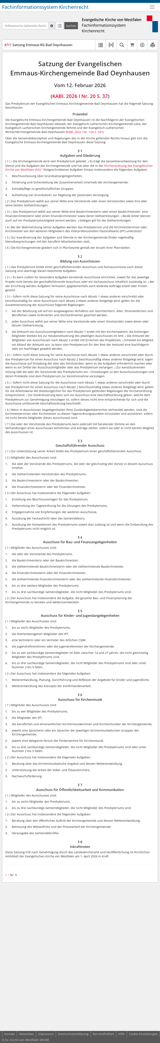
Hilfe (121, 1034)
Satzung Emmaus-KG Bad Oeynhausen (38, 45)
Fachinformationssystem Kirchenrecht (45, 7)
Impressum (46, 1034)
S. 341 (98, 132)
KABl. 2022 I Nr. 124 (80, 132)
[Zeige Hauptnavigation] (152, 7)
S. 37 (102, 96)
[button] (111, 45)
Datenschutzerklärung (73, 1034)
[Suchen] (71, 25)
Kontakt (9, 1034)
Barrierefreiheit (103, 1034)
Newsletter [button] (26, 1034)
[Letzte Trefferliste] (60, 25)
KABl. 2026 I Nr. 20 (74, 96)
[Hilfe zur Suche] (51, 25)
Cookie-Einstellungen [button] (143, 1034)
